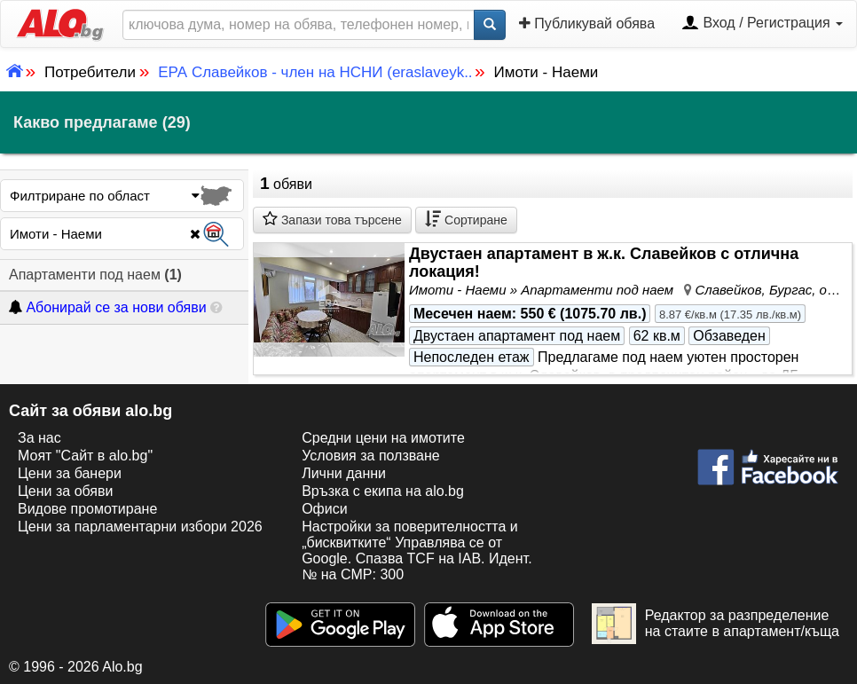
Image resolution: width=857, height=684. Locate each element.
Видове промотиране (87, 508)
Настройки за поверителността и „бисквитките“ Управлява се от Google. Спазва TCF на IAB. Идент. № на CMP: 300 (416, 550)
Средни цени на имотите (383, 437)
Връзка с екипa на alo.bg (383, 491)
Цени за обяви (65, 491)
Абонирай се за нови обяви (107, 307)
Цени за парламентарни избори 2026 (140, 526)
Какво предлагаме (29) (102, 122)
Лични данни (344, 473)
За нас (39, 437)
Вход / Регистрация (762, 24)
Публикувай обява (587, 23)
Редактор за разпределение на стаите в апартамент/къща (715, 623)
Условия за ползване (371, 455)
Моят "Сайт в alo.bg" (85, 455)
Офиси (324, 508)
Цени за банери (70, 473)
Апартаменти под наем (95, 274)
